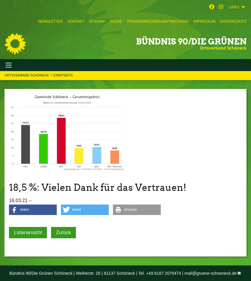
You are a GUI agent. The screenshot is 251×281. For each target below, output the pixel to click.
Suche (116, 21)
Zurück (63, 232)
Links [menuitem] (234, 7)
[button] (33, 210)
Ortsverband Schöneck (27, 75)
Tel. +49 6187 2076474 (159, 273)
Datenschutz (233, 21)
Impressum (204, 21)
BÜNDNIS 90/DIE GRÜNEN (191, 41)
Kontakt (76, 21)
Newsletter (50, 21)
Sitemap (97, 21)
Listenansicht (28, 232)
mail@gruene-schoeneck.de (210, 273)
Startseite (63, 75)
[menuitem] (50, 21)
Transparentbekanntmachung (158, 21)
